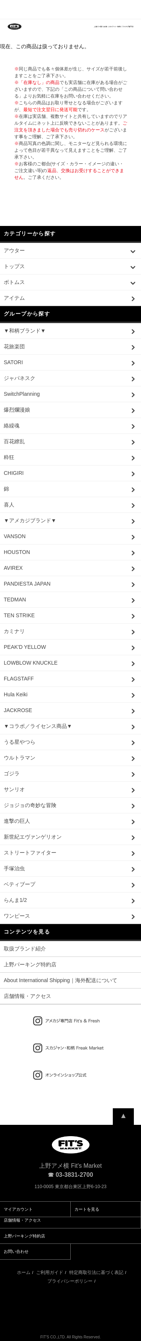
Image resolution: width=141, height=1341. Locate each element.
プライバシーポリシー (69, 1281)
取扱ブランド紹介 (25, 949)
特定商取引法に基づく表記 (96, 1272)
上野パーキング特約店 (30, 964)
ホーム (23, 1272)
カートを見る (86, 1209)
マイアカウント (18, 1209)
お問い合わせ (16, 1251)
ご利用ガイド (49, 1272)
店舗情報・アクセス (27, 996)
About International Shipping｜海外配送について (60, 980)
